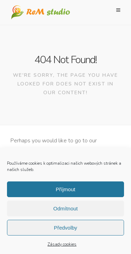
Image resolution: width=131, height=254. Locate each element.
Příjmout (65, 191)
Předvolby (65, 229)
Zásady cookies (62, 246)
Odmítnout (65, 210)
